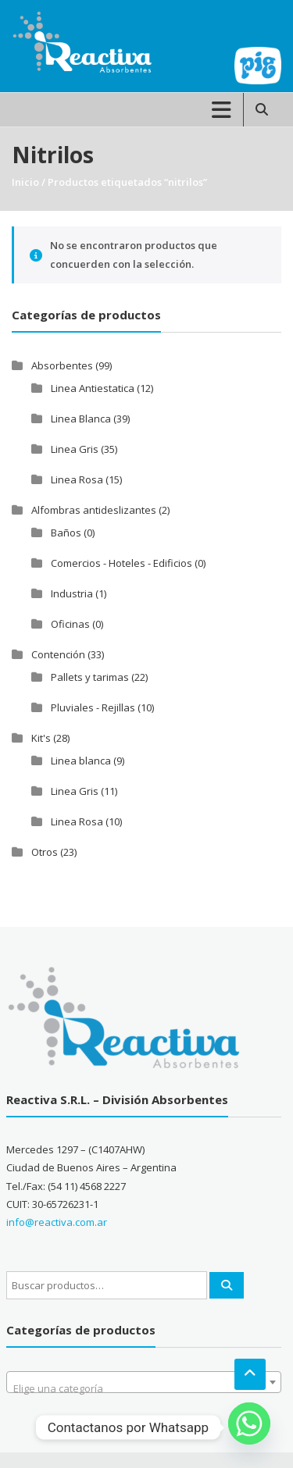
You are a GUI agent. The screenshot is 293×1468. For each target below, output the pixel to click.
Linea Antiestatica (92, 388)
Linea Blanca (81, 419)
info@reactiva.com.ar (56, 1222)
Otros (44, 852)
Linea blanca (81, 761)
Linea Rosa (77, 479)
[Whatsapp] (249, 1427)
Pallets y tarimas (90, 677)
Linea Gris (74, 449)
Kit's (41, 738)
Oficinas (70, 624)
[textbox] (143, 1388)
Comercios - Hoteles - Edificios (121, 563)
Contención (58, 654)
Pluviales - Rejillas (93, 707)
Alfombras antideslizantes (93, 510)
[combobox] (143, 1382)
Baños (66, 533)
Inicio (25, 182)
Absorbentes (62, 365)
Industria (72, 593)
